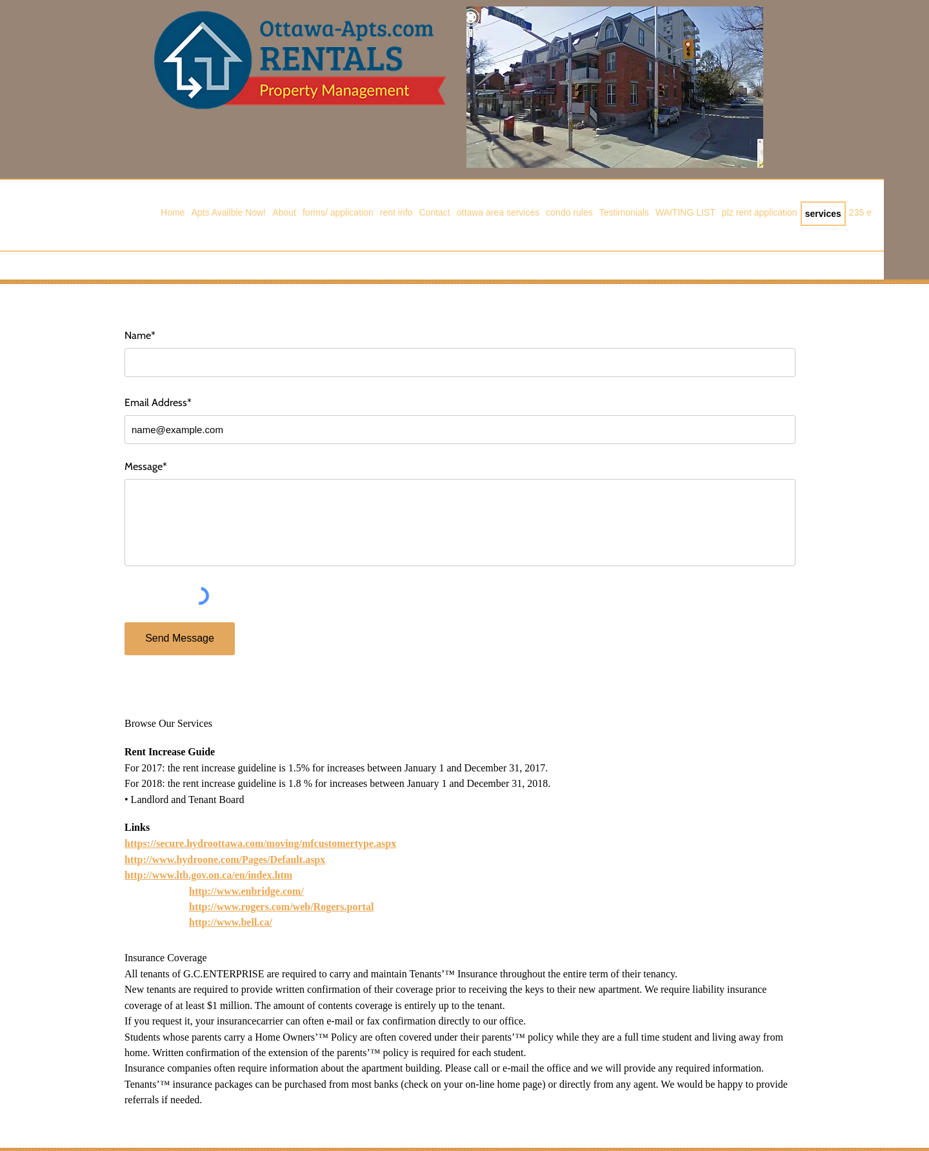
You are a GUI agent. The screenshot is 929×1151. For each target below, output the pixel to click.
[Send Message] (180, 638)
